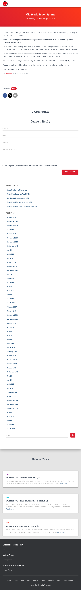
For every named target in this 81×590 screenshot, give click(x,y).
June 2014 (10, 417)
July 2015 (10, 376)
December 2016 (12, 315)
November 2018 (12, 242)
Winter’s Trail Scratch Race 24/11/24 (19, 202)
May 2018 (10, 250)
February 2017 (12, 307)
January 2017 (11, 311)
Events (8, 474)
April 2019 (10, 230)
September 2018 (12, 246)
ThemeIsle (47, 585)
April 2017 (10, 299)
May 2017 (10, 295)
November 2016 (12, 319)
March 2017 (11, 303)
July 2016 (10, 331)
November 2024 (12, 226)
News (13, 88)
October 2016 (11, 323)
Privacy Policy (7, 570)
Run (28, 580)
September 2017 (12, 278)
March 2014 (11, 429)
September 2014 (12, 408)
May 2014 (10, 421)
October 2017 (11, 274)
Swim (16, 580)
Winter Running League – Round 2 (22, 526)
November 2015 (12, 364)
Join (58, 580)
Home (9, 580)
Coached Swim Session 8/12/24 (18, 198)
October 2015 (11, 368)
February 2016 (12, 351)
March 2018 (11, 258)
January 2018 (11, 262)
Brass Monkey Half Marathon (17, 190)
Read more (63, 483)
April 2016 (10, 343)
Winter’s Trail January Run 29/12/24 (19, 194)
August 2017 (11, 282)
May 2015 (10, 380)
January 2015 (11, 396)
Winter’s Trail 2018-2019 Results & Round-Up (22, 206)
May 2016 (10, 339)
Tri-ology (9, 74)
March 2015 (11, 388)
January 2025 (11, 217)
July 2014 (10, 412)
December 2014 (12, 400)
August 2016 (11, 327)
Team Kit (51, 580)
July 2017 (10, 287)
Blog (43, 580)
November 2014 (12, 404)
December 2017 (12, 266)
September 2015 (12, 372)
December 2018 (12, 238)
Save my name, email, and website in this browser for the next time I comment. (31, 166)
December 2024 (12, 221)
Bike (22, 580)
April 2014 (10, 425)
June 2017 (10, 291)
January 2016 (11, 356)
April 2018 (10, 254)
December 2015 (12, 360)
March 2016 (11, 347)
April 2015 (10, 384)
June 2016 (10, 335)
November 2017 (12, 270)
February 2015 (12, 392)
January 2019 (11, 234)
